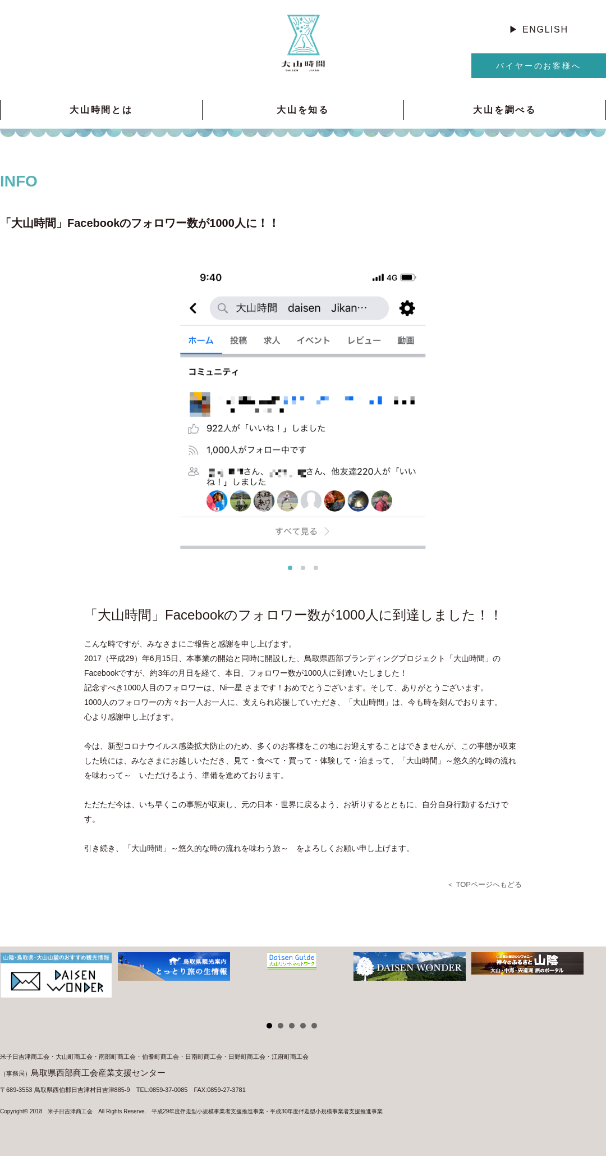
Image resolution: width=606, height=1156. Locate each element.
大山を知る (303, 110)
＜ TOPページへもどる (484, 884)
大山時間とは (101, 110)
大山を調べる (504, 110)
